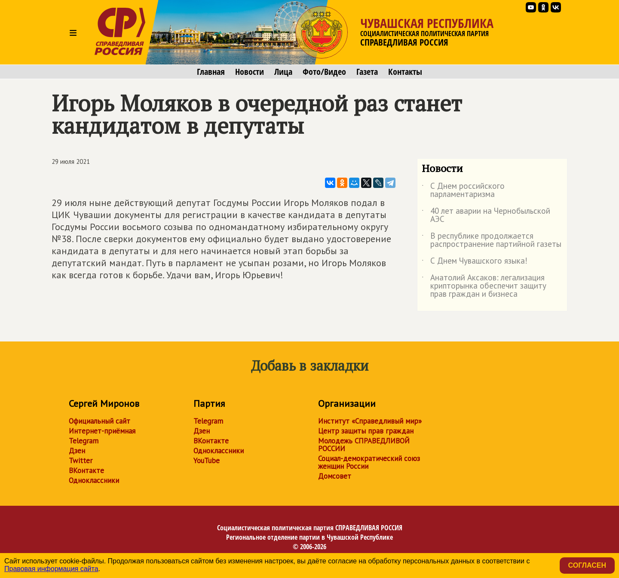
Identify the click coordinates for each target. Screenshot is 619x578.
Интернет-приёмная (102, 431)
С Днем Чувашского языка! (474, 262)
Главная (211, 72)
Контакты (405, 72)
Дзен (77, 451)
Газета (367, 72)
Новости (249, 72)
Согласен (587, 565)
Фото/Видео (324, 72)
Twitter (80, 460)
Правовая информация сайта (51, 568)
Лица (283, 72)
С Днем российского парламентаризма (463, 190)
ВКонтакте (86, 470)
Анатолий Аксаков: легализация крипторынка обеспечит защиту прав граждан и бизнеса (484, 286)
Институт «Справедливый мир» (370, 421)
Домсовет (334, 476)
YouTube (206, 460)
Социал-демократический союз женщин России (369, 462)
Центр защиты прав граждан (366, 431)
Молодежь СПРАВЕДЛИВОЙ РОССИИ (364, 444)
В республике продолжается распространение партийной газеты (491, 240)
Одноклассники (94, 480)
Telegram (83, 441)
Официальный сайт (99, 421)
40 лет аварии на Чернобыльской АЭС (486, 215)
